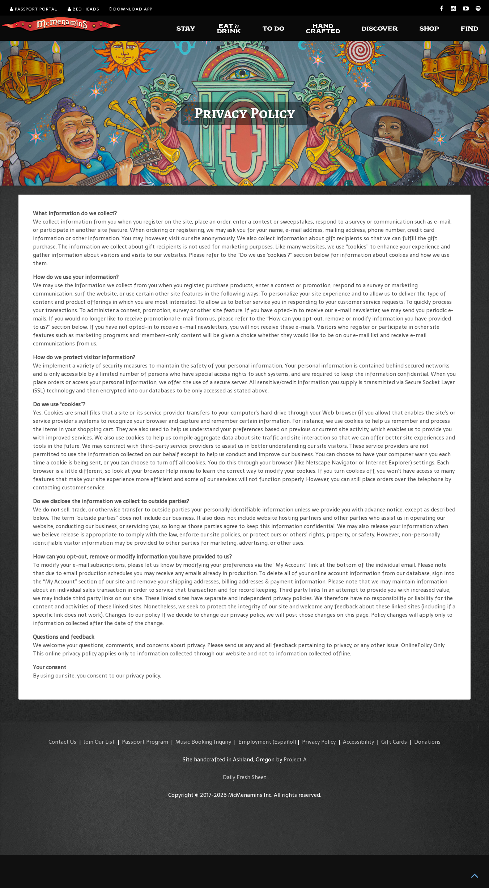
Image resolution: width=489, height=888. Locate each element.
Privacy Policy (319, 741)
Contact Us (62, 741)
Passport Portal (33, 9)
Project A (295, 759)
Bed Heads (83, 9)
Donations (427, 741)
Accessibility (358, 741)
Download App (131, 9)
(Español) (284, 741)
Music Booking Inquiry (203, 741)
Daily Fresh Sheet (244, 777)
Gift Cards (394, 741)
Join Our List (99, 741)
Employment (254, 741)
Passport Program (145, 741)
